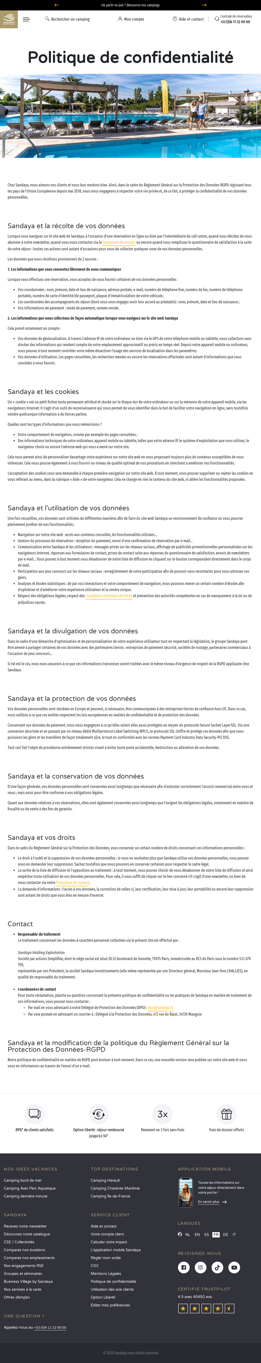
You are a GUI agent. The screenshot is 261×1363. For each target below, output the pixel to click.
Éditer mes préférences (110, 1305)
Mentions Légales (106, 1274)
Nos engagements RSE (24, 1266)
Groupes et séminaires (23, 1274)
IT (234, 1235)
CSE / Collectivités (19, 1242)
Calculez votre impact (109, 1242)
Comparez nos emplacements (29, 1258)
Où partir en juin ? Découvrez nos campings (130, 5)
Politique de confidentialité (113, 1281)
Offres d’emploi (17, 1297)
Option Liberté (103, 1297)
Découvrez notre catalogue (27, 1234)
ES (206, 1235)
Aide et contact (103, 1226)
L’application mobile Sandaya (116, 1250)
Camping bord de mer (23, 1180)
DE (225, 1235)
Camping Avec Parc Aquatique (30, 1188)
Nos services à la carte (22, 1289)
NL (187, 1235)
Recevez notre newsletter (25, 1226)
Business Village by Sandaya (28, 1281)
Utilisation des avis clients (112, 1289)
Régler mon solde (106, 1258)
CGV (95, 1266)
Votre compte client (107, 1234)
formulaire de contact (119, 242)
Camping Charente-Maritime (115, 1188)
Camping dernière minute (25, 1196)
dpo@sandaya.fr (160, 1007)
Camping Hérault (105, 1180)
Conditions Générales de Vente (108, 595)
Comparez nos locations (24, 1250)
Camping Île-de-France (110, 1196)
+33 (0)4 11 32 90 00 (50, 1328)
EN (197, 1235)
